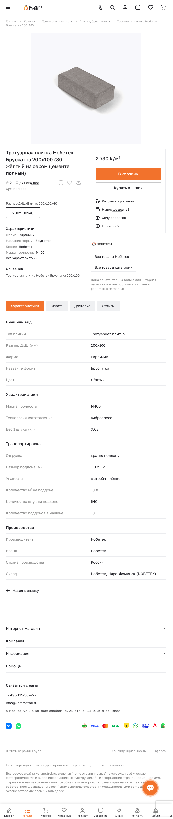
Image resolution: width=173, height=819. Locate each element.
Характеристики (25, 306)
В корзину (128, 174)
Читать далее (53, 791)
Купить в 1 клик (128, 187)
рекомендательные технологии (99, 765)
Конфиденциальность (129, 751)
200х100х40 (22, 213)
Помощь (13, 666)
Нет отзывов (27, 182)
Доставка (82, 306)
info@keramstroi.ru (21, 703)
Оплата (57, 306)
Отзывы (108, 306)
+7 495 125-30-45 (20, 695)
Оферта (160, 751)
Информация (17, 653)
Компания (15, 641)
